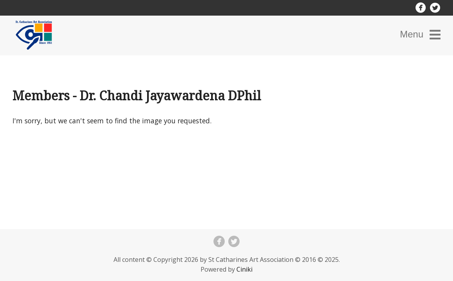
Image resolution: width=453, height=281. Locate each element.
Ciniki (244, 269)
